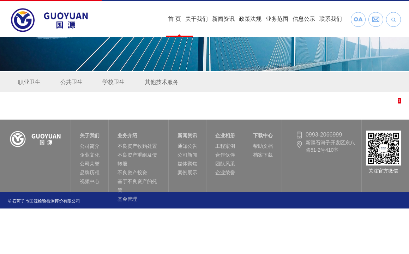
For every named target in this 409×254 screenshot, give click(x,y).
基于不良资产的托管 (137, 188)
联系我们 (330, 18)
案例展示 (187, 174)
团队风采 (225, 166)
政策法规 (250, 18)
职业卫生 (29, 83)
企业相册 (225, 137)
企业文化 (90, 157)
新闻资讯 (223, 18)
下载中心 (263, 137)
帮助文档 (263, 148)
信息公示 (304, 18)
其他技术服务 (162, 83)
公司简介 (90, 148)
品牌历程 (90, 174)
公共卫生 (71, 83)
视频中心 (90, 183)
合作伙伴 (225, 157)
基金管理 (127, 201)
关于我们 (196, 18)
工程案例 (225, 148)
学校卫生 (113, 83)
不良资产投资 (132, 174)
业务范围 (277, 18)
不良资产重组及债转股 (137, 161)
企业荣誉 (225, 174)
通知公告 (187, 148)
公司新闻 (187, 157)
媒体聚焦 (187, 166)
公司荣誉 (90, 166)
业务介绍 (127, 137)
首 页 (174, 18)
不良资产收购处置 (137, 148)
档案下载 (263, 157)
